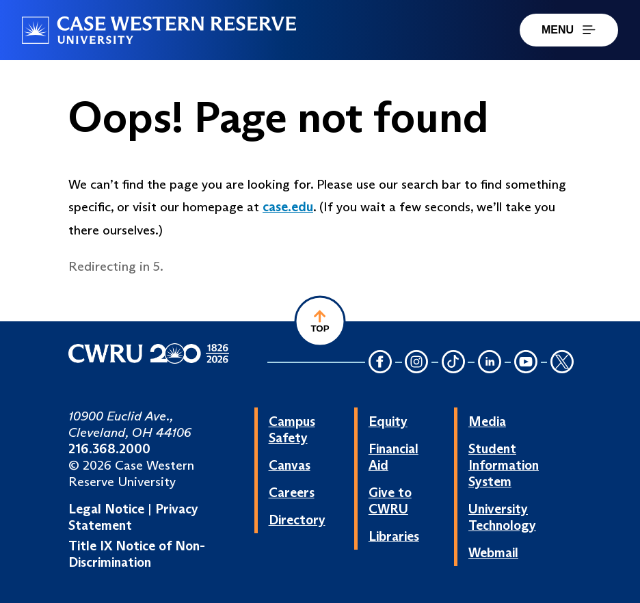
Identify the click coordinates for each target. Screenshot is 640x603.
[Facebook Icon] (380, 363)
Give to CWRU (390, 500)
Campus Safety (292, 429)
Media (487, 421)
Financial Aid (393, 456)
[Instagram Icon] (417, 363)
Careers (292, 492)
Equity (388, 421)
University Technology (502, 516)
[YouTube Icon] (526, 363)
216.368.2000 (109, 448)
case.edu (288, 206)
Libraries (394, 536)
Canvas (289, 465)
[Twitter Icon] (562, 363)
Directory (297, 519)
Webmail (493, 552)
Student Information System (503, 465)
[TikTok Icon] (453, 363)
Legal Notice (106, 508)
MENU (569, 30)
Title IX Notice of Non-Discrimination (136, 553)
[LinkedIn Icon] (490, 363)
